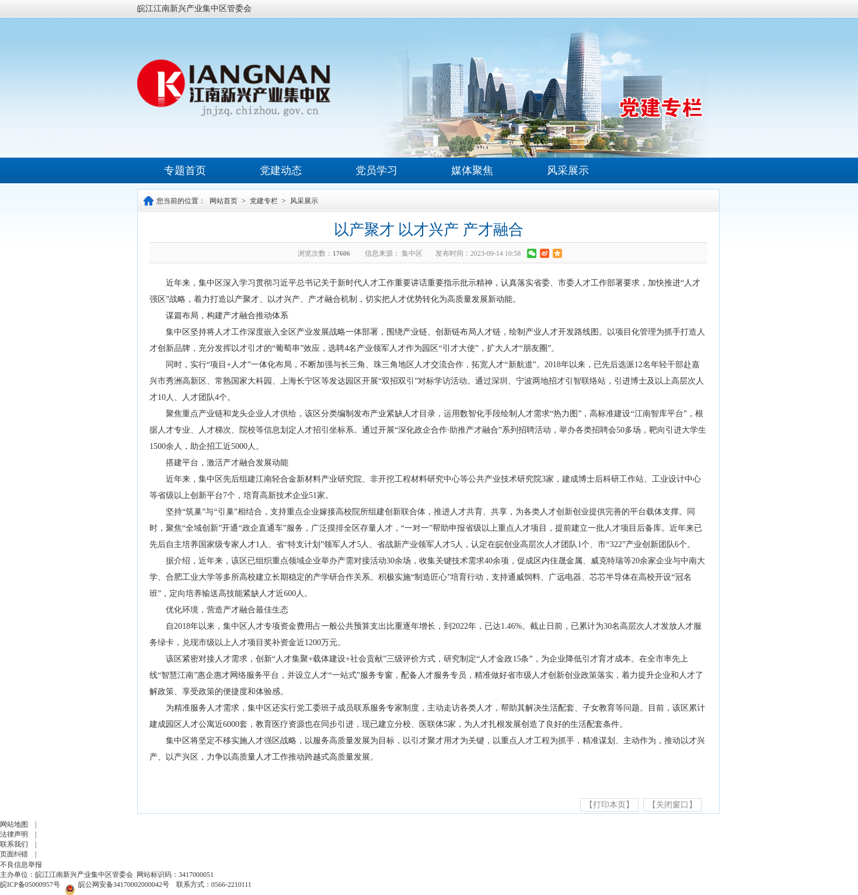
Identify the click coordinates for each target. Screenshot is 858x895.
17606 (341, 253)
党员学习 (376, 170)
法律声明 (14, 834)
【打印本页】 (609, 804)
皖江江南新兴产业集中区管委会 (194, 8)
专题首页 (185, 170)
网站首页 (224, 201)
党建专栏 (264, 201)
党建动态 (281, 170)
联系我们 (14, 844)
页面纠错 (14, 854)
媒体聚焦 (472, 170)
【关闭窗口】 (672, 804)
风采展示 (568, 170)
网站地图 (14, 824)
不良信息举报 (21, 865)
